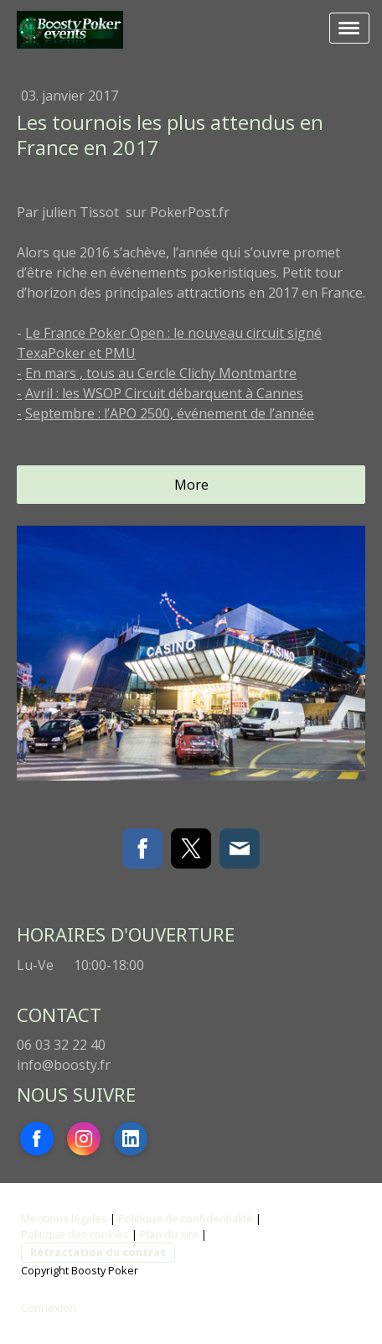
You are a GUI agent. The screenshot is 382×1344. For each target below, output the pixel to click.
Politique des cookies (75, 1234)
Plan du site (169, 1234)
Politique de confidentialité (185, 1218)
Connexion (48, 1307)
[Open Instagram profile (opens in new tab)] (84, 1138)
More (191, 484)
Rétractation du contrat (98, 1251)
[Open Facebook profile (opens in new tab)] (37, 1138)
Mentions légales (64, 1218)
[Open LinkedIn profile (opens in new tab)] (130, 1138)
